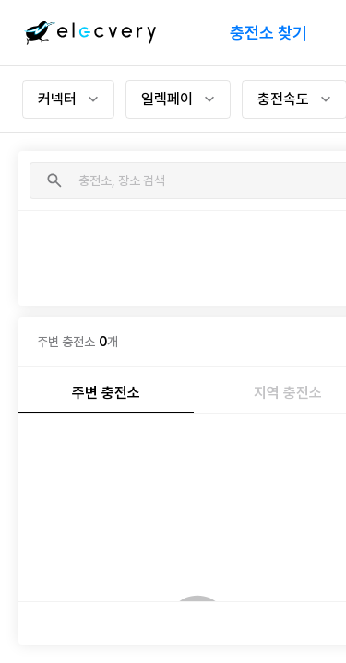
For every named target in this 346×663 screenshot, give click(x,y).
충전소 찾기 (268, 32)
